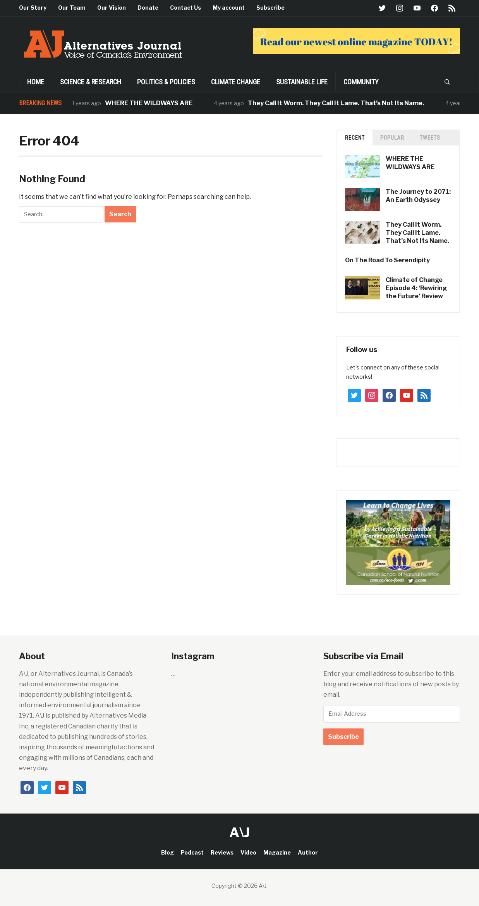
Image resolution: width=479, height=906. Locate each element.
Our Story (32, 7)
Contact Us (185, 7)
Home (35, 82)
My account (229, 7)
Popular (392, 138)
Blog (167, 852)
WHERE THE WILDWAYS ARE (152, 103)
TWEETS (430, 138)
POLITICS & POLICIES (166, 82)
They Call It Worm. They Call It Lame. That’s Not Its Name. (339, 103)
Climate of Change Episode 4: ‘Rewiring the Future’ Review (416, 288)
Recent (355, 138)
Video (248, 852)
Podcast (192, 852)
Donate (147, 7)
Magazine (277, 852)
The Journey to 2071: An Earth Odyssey (418, 195)
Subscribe (270, 7)
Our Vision (111, 7)
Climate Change (235, 82)
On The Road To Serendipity (387, 260)
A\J (239, 832)
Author (308, 852)
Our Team (72, 7)
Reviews (222, 852)
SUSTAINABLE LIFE (302, 82)
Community (361, 82)
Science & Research (90, 82)
